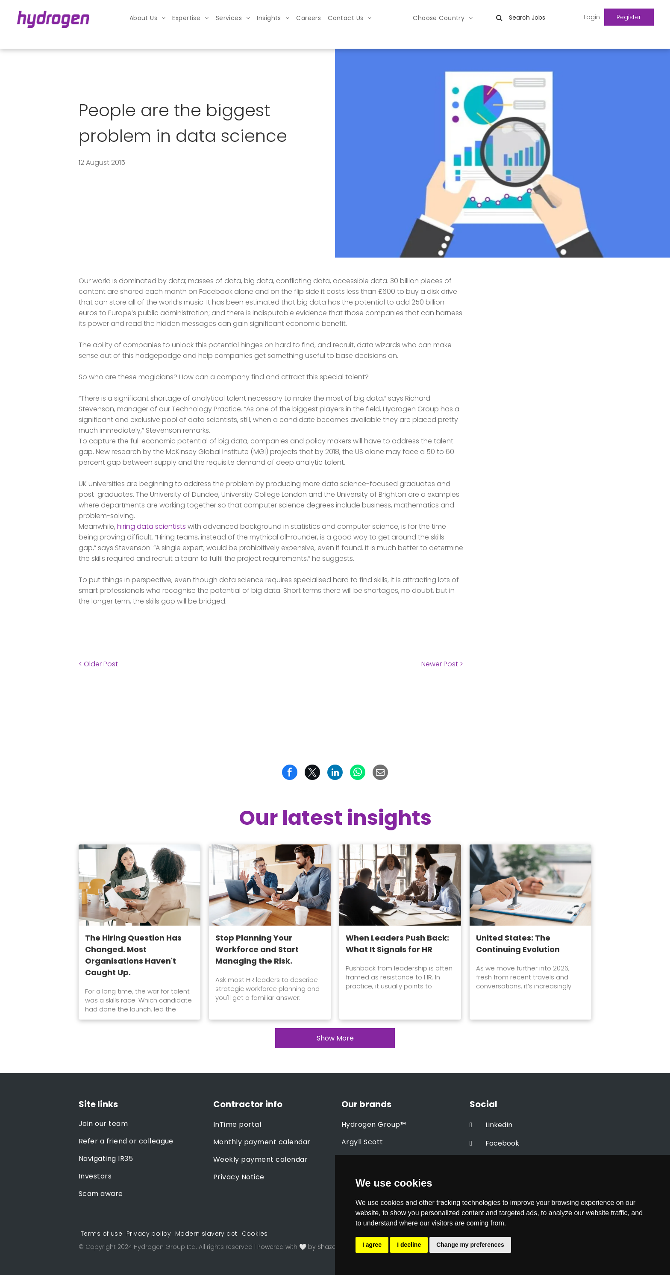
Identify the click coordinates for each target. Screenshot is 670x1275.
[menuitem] (147, 18)
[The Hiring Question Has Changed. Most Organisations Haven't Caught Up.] (139, 885)
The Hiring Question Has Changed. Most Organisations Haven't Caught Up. (133, 955)
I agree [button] (372, 1244)
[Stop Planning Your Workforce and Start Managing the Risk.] (270, 885)
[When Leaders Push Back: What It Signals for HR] (400, 885)
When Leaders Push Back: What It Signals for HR (397, 943)
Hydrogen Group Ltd (165, 1247)
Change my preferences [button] (470, 1244)
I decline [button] (409, 1244)
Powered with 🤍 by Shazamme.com (313, 1247)
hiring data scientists (151, 526)
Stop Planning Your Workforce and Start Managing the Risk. (257, 949)
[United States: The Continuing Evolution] (530, 885)
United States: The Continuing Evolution (518, 943)
